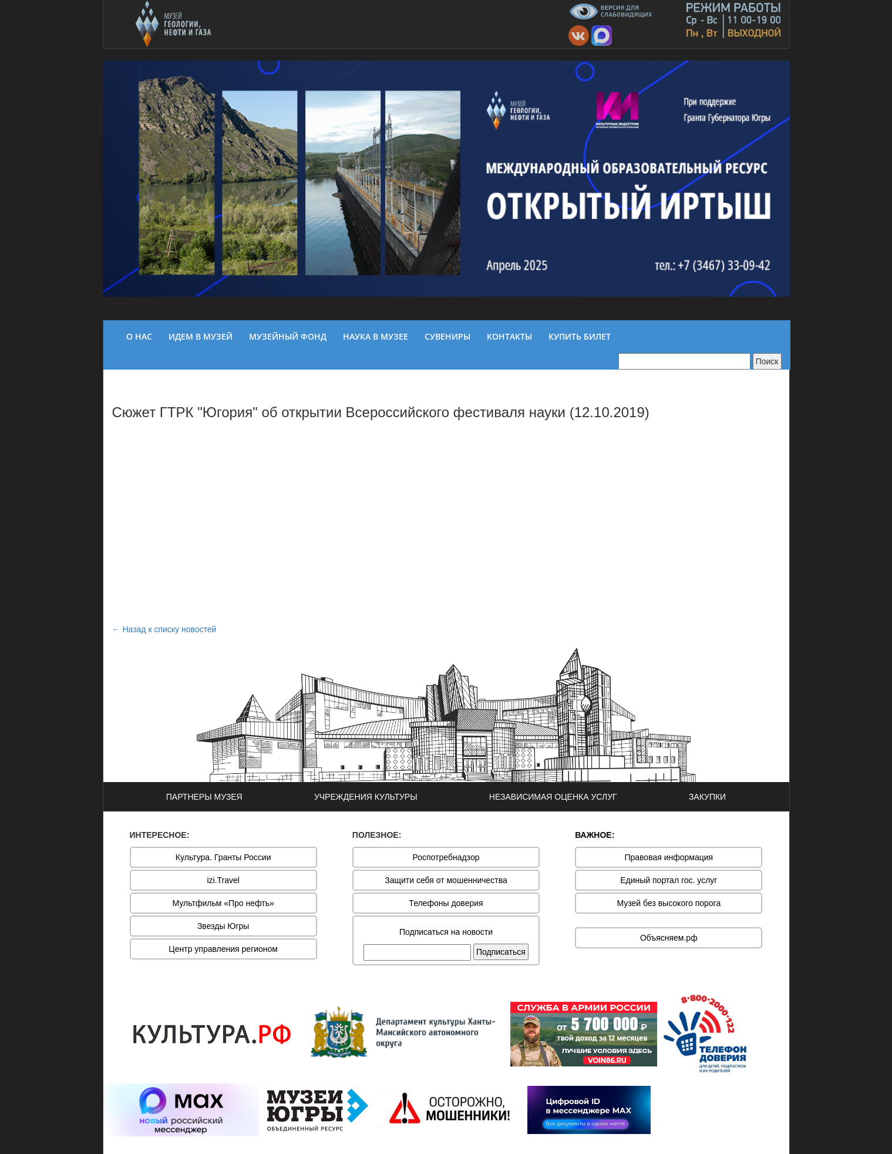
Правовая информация (668, 857)
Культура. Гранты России (223, 857)
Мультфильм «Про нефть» (223, 903)
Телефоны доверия (446, 903)
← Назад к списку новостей (164, 629)
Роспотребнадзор (446, 857)
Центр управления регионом (223, 949)
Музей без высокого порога (669, 903)
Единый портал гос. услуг (668, 880)
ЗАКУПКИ (707, 796)
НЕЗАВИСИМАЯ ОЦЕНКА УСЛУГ (553, 796)
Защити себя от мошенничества (446, 880)
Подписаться (501, 952)
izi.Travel (223, 880)
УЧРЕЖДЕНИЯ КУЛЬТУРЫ (366, 796)
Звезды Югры (223, 926)
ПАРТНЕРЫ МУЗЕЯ (204, 796)
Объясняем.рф (669, 937)
